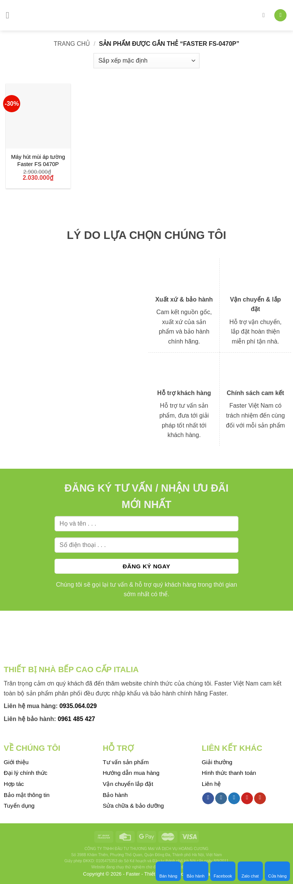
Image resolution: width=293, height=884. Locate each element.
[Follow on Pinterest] (247, 798)
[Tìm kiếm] (265, 15)
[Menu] (10, 15)
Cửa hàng (277, 871)
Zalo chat (250, 871)
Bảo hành (195, 871)
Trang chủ (72, 43)
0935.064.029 (78, 706)
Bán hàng (168, 871)
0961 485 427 (76, 719)
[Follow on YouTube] (260, 798)
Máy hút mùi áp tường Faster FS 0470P (38, 160)
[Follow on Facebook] (208, 798)
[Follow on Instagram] (221, 798)
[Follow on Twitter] (234, 798)
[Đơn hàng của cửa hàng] (146, 60)
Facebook (223, 871)
